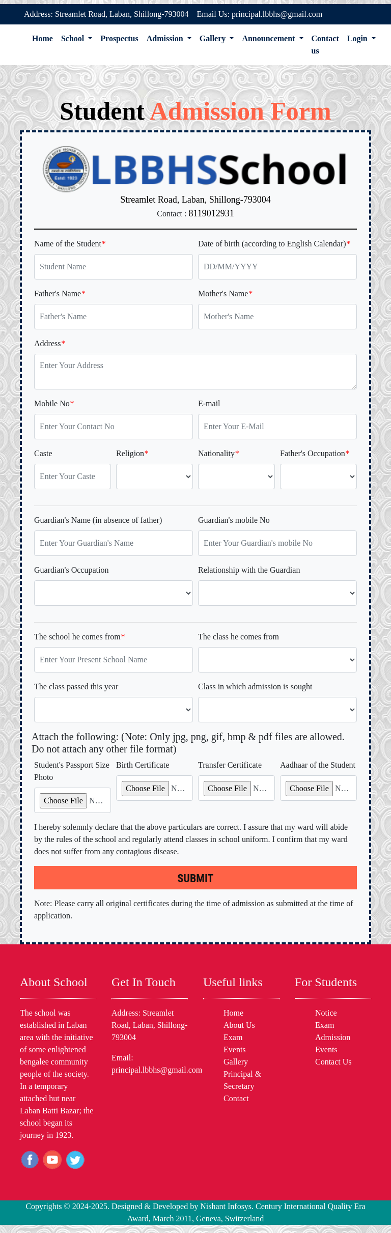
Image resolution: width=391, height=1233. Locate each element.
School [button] (73, 38)
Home (42, 38)
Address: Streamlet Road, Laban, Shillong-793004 (106, 14)
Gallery (236, 1061)
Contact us (325, 44)
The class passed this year (76, 686)
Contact (236, 1098)
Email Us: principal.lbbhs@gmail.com (260, 14)
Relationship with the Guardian (249, 570)
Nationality (218, 453)
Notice (326, 1012)
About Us (239, 1025)
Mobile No (54, 403)
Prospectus (119, 38)
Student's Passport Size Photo (71, 771)
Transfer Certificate (230, 765)
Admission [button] (166, 38)
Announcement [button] (269, 38)
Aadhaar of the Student (317, 765)
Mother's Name (225, 293)
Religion (132, 453)
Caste (43, 453)
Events (235, 1049)
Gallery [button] (214, 38)
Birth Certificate (142, 765)
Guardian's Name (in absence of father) (98, 520)
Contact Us (333, 1061)
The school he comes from (79, 636)
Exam (233, 1037)
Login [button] (358, 38)
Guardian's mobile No (234, 520)
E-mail (209, 403)
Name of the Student (69, 243)
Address (49, 343)
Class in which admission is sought (255, 686)
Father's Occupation (314, 453)
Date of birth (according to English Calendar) (274, 243)
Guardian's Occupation (71, 570)
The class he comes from (238, 636)
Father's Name (59, 293)
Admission (332, 1037)
